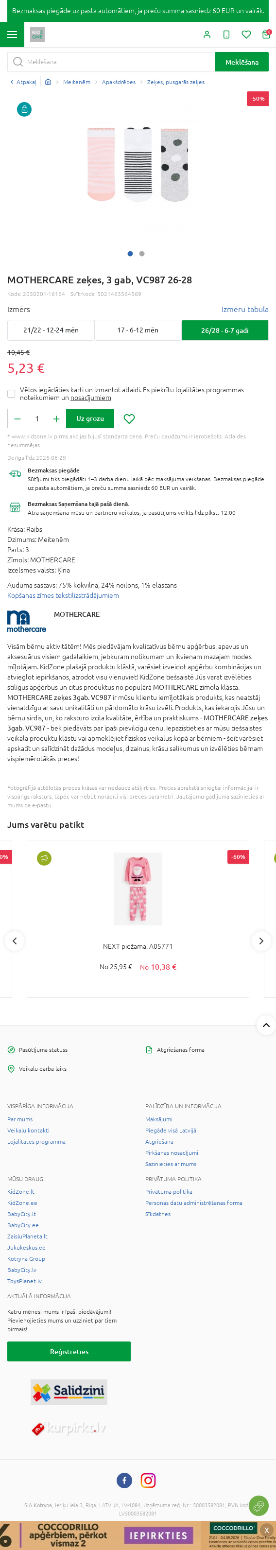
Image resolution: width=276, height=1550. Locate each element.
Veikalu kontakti (28, 1130)
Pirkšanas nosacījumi (171, 1152)
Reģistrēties (69, 1351)
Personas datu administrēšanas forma (193, 1203)
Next (261, 941)
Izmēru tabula (245, 309)
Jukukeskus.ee (26, 1247)
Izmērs (18, 309)
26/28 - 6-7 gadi (225, 330)
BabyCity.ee (23, 1225)
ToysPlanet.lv (24, 1281)
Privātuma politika (168, 1191)
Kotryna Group (26, 1258)
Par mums (20, 1119)
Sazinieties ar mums (170, 1164)
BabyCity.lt (21, 1214)
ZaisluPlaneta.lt (27, 1236)
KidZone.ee (22, 1203)
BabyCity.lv (21, 1270)
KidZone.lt (20, 1191)
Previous (14, 941)
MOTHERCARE (77, 614)
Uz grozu (90, 418)
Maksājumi (158, 1119)
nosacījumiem (90, 397)
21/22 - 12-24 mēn (51, 330)
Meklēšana (242, 62)
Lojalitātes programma (36, 1141)
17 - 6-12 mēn (137, 330)
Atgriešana (159, 1141)
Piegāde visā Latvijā (170, 1130)
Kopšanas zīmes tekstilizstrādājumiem (63, 595)
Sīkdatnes (158, 1214)
